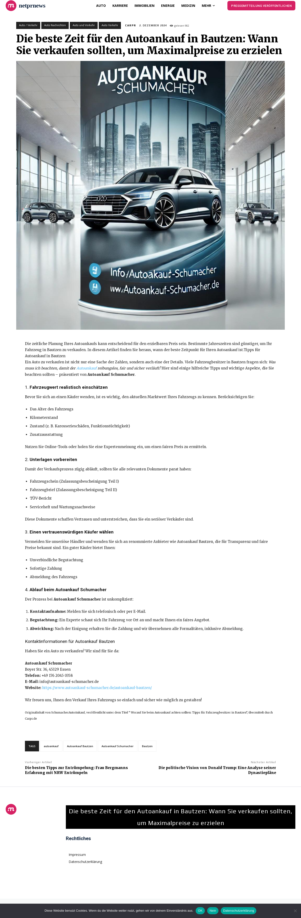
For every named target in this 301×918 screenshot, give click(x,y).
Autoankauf (86, 368)
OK (200, 910)
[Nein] (295, 910)
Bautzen (147, 746)
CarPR (130, 25)
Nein (213, 910)
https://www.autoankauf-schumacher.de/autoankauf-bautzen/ (97, 687)
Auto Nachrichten (55, 25)
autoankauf (51, 746)
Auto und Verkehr (84, 25)
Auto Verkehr (110, 25)
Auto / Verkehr (28, 25)
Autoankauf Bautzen (80, 746)
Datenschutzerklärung (238, 910)
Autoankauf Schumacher (118, 746)
